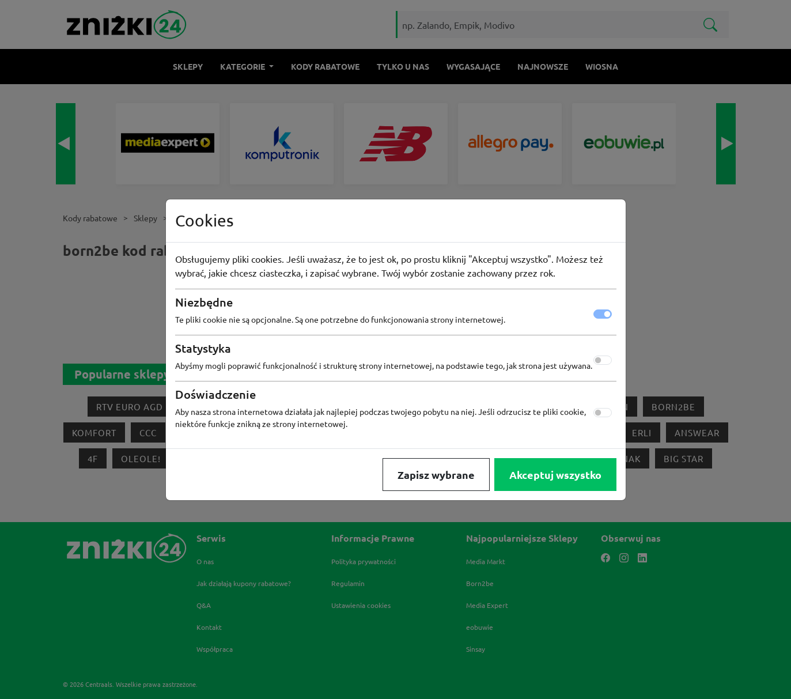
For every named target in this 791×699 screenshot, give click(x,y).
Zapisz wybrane (436, 474)
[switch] (602, 360)
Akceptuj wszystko (555, 474)
